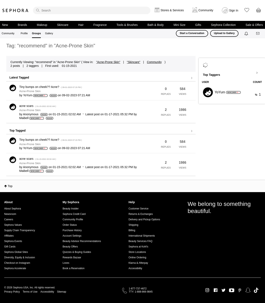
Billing (131, 230)
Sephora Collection (223, 25)
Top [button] (10, 186)
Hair (81, 25)
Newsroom (10, 214)
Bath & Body (155, 25)
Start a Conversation (192, 33)
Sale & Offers (254, 25)
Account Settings (72, 235)
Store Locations (137, 252)
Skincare (62, 25)
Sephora (15, 10)
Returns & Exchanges (140, 214)
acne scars (37, 106)
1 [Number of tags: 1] (260, 94)
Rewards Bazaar (72, 257)
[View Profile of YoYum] (27, 95)
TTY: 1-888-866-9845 (141, 291)
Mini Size (180, 25)
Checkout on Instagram (17, 262)
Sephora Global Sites (16, 252)
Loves (66, 262)
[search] (91, 10)
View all (101, 78)
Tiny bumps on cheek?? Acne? (50, 87)
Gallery (49, 33)
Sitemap (61, 291)
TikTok (256, 290)
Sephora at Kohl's (138, 246)
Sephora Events (13, 241)
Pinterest (239, 290)
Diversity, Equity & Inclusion (19, 257)
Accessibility (135, 268)
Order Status (70, 224)
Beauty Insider (71, 208)
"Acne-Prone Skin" (108, 62)
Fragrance (100, 25)
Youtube (231, 290)
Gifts (198, 25)
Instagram (207, 290)
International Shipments (141, 235)
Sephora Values (13, 224)
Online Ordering (137, 257)
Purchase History (72, 230)
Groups (36, 33)
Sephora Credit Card (74, 214)
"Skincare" (133, 62)
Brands (22, 25)
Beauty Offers (70, 246)
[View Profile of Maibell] (23, 118)
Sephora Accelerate (15, 268)
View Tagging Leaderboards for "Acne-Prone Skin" (232, 73)
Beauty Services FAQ (140, 241)
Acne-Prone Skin (30, 91)
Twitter (223, 290)
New (5, 25)
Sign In (233, 10)
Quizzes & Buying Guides (77, 252)
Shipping (133, 224)
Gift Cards (9, 246)
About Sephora (12, 208)
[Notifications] (247, 33)
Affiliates (9, 235)
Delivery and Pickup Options (144, 219)
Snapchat (248, 290)
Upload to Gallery (224, 33)
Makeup (42, 25)
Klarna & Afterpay (138, 262)
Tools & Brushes (127, 25)
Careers (8, 219)
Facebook (215, 290)
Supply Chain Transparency (19, 230)
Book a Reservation (73, 268)
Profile (24, 33)
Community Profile (73, 219)
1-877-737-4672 (138, 288)
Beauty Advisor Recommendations (82, 241)
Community (8, 33)
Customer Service (138, 208)
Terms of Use (30, 291)
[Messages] (258, 33)
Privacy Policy (12, 291)
